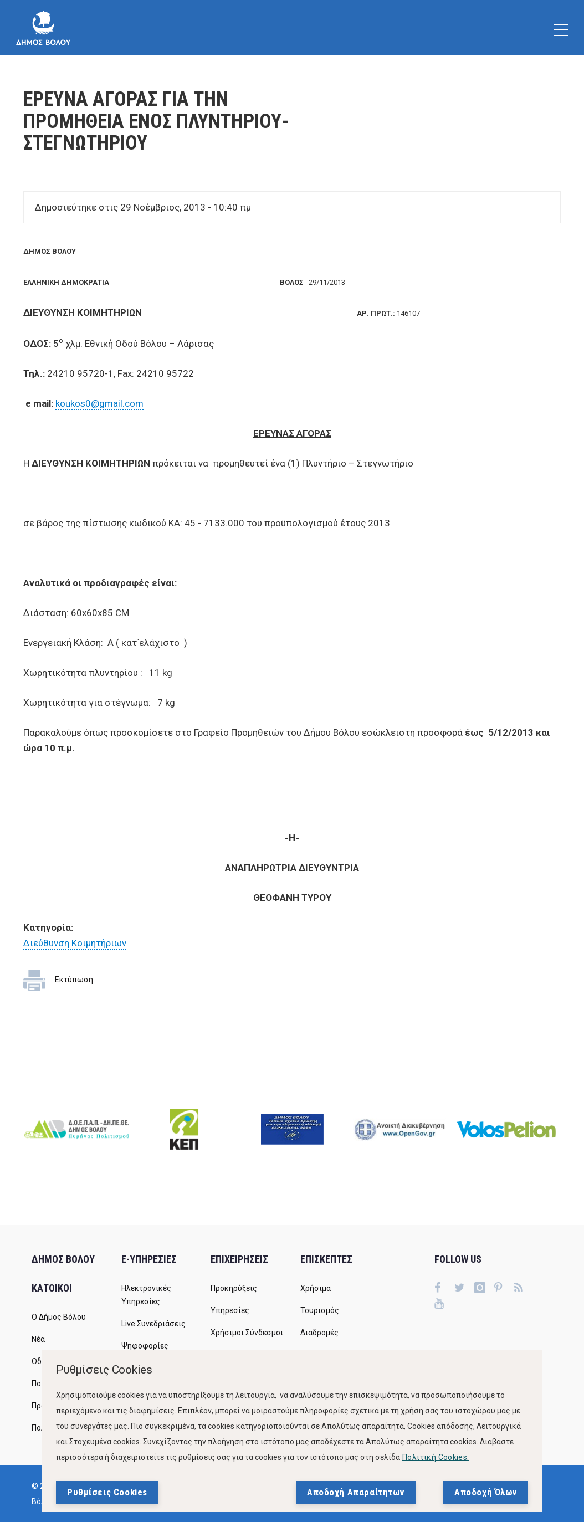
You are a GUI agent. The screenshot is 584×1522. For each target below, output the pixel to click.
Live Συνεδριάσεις (153, 1323)
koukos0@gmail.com (99, 403)
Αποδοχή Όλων (485, 1492)
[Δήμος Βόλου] (43, 27)
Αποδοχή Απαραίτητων (355, 1492)
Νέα (38, 1339)
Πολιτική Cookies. (435, 1457)
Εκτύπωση (74, 979)
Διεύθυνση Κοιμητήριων (74, 943)
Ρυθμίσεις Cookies (107, 1492)
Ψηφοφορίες (144, 1345)
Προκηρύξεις (234, 1288)
